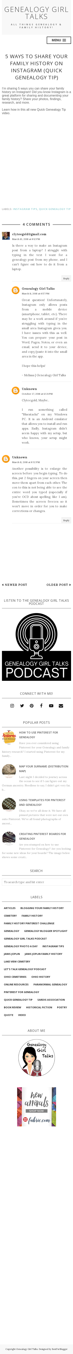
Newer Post (16, 585)
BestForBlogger (60, 1349)
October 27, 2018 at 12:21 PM (37, 393)
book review (12, 1007)
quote (8, 1015)
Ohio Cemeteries (15, 977)
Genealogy (11, 931)
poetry (62, 1007)
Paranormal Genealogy (50, 984)
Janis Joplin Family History (43, 954)
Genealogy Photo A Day (21, 946)
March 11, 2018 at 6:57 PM (35, 293)
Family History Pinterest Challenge (29, 923)
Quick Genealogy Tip (55, 209)
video (22, 1015)
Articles (10, 908)
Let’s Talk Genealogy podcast (25, 969)
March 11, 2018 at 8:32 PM (26, 462)
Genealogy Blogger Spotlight (46, 931)
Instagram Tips (25, 209)
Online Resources (16, 984)
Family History (32, 915)
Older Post (57, 585)
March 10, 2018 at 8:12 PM (26, 239)
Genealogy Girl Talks (36, 13)
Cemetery (10, 915)
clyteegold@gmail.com (29, 234)
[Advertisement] (36, 1147)
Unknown (29, 389)
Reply (66, 278)
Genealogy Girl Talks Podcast (25, 938)
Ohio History (40, 977)
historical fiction (39, 1007)
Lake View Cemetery (17, 961)
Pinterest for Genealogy (21, 992)
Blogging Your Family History (42, 908)
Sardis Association (51, 999)
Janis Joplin (12, 954)
